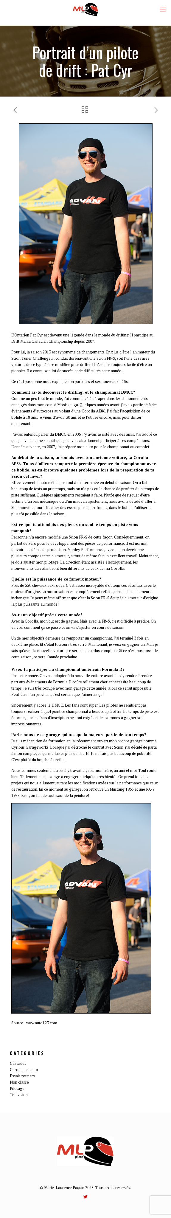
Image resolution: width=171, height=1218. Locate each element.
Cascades (18, 1063)
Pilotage (17, 1088)
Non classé (19, 1082)
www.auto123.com (41, 1022)
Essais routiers (22, 1076)
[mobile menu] (163, 9)
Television (19, 1094)
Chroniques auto (24, 1069)
